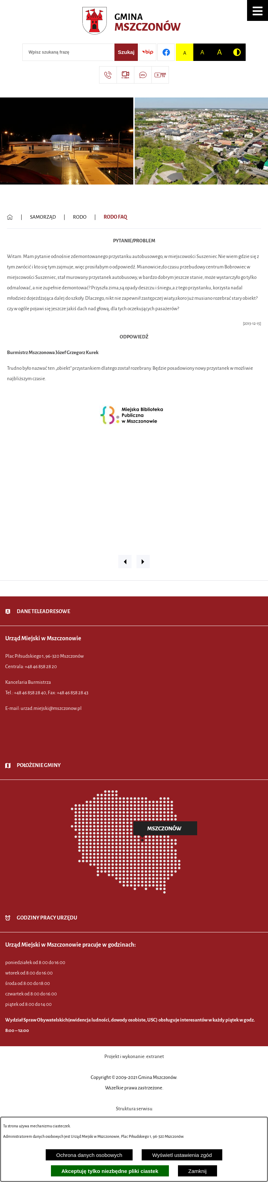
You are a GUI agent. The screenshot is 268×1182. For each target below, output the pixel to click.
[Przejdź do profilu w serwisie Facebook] (166, 52)
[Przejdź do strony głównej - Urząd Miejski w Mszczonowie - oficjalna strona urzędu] (134, 22)
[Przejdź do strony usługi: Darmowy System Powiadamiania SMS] (142, 75)
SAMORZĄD (43, 217)
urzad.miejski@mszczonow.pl (51, 708)
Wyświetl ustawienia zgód (182, 1155)
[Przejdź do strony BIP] (147, 52)
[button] (257, 10)
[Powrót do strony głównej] (10, 217)
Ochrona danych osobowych (89, 1155)
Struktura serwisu (134, 1108)
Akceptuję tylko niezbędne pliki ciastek (109, 1171)
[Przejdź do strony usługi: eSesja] (125, 75)
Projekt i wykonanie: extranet (134, 1056)
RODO (80, 217)
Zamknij (197, 1171)
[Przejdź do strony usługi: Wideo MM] (160, 75)
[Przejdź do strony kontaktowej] (108, 75)
